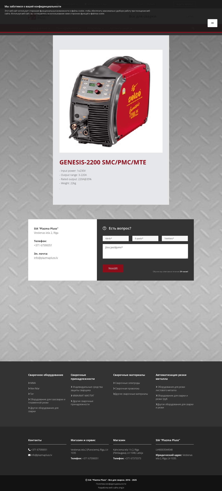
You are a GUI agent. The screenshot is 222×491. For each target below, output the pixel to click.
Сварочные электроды (127, 383)
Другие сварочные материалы (131, 393)
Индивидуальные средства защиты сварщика (87, 388)
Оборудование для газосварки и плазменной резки (46, 401)
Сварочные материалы (129, 375)
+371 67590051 (43, 245)
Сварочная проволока (127, 388)
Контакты (35, 440)
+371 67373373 (133, 458)
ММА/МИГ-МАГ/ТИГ (83, 395)
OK (212, 23)
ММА (33, 383)
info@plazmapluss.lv (46, 258)
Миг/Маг (35, 388)
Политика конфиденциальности (111, 483)
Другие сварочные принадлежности (82, 402)
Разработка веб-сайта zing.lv (111, 487)
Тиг (32, 393)
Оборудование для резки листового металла (170, 388)
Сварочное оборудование (45, 375)
